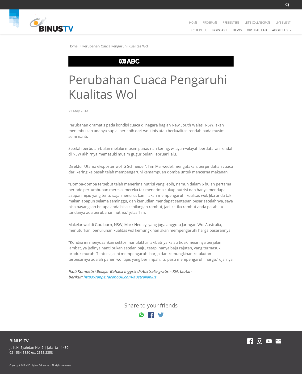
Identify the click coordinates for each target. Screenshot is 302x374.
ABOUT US (280, 30)
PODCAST (219, 30)
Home (73, 46)
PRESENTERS (231, 23)
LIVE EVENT (283, 23)
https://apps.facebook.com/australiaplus (119, 277)
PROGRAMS (210, 23)
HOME (193, 23)
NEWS (237, 30)
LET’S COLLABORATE (258, 23)
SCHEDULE (199, 30)
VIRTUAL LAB (257, 30)
